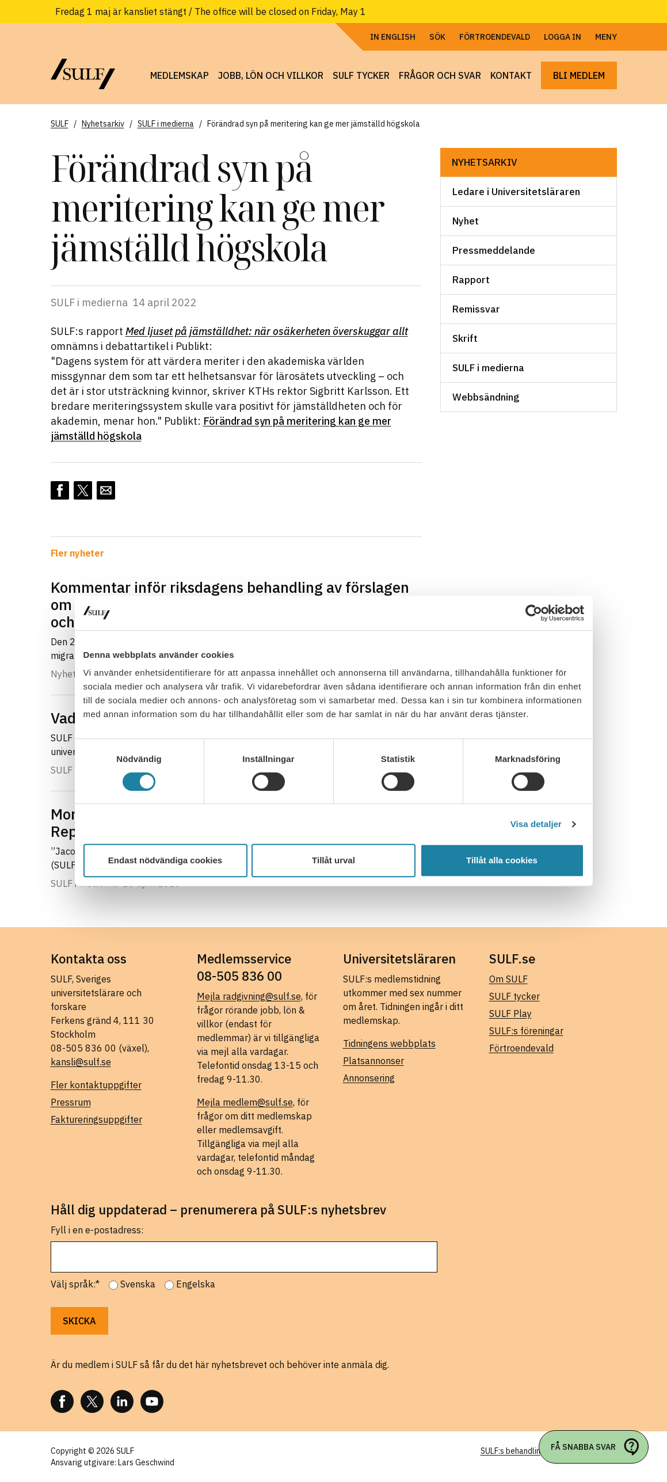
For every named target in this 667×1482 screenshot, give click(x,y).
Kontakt (511, 75)
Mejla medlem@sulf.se (245, 1102)
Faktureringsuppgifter (96, 1119)
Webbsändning (485, 397)
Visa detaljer (536, 824)
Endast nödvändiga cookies (165, 860)
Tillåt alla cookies (502, 860)
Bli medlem (579, 75)
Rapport (471, 279)
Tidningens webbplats (389, 1043)
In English (393, 37)
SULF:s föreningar (526, 1031)
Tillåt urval (333, 860)
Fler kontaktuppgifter (96, 1085)
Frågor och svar (440, 75)
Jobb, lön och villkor (270, 75)
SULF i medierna (488, 367)
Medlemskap (179, 75)
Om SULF (508, 979)
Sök (437, 37)
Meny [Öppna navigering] (606, 37)
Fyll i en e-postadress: (97, 1230)
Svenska (137, 1284)
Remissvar (476, 309)
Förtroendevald (494, 37)
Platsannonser (373, 1060)
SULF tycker (361, 75)
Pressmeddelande (493, 250)
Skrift (465, 338)
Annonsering (369, 1078)
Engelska (195, 1284)
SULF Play (510, 1013)
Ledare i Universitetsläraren (516, 191)
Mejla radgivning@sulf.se (249, 996)
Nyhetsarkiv (484, 162)
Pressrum (71, 1102)
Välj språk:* (75, 1284)
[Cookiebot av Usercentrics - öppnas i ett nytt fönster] (533, 613)
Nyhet (465, 221)
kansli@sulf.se (81, 1062)
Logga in (562, 37)
